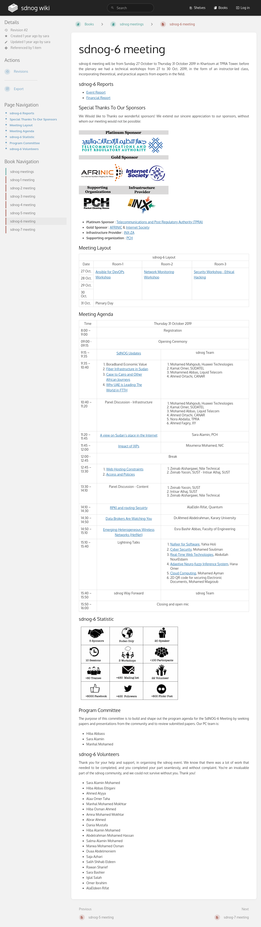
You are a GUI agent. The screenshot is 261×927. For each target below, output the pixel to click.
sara (46, 36)
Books (221, 8)
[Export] (34, 89)
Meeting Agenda (22, 131)
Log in (243, 8)
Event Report (96, 92)
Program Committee (25, 143)
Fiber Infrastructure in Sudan (127, 369)
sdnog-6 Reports (22, 113)
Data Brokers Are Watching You (129, 519)
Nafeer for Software (185, 544)
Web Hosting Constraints (125, 469)
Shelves (197, 8)
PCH (129, 238)
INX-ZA (129, 233)
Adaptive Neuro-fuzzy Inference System (199, 564)
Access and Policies (120, 474)
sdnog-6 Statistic (22, 137)
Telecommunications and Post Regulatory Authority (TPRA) (159, 222)
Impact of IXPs (128, 446)
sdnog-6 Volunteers (24, 149)
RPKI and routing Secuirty (128, 508)
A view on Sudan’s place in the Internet (128, 435)
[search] (130, 8)
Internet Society (137, 227)
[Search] (112, 8)
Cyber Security (181, 549)
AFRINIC (116, 227)
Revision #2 (16, 30)
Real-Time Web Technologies (191, 555)
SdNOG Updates (128, 353)
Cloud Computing (183, 573)
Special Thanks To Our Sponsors (33, 119)
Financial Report (98, 98)
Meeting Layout (21, 125)
